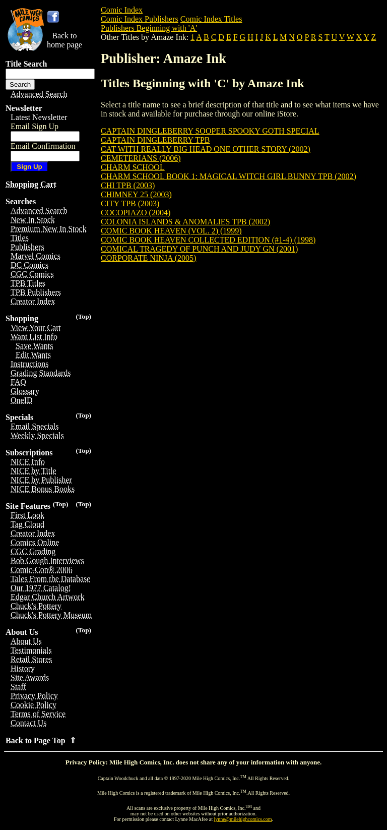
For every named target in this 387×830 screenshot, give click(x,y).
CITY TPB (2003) (130, 203)
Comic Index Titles (211, 19)
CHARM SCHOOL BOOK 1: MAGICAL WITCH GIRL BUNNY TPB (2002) (228, 176)
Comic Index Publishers (139, 19)
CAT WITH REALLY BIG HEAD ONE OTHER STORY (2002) (205, 149)
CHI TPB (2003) (128, 185)
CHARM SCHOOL (133, 167)
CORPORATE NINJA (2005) (148, 258)
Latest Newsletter (39, 117)
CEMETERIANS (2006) (141, 158)
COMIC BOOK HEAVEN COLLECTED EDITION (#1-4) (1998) (208, 239)
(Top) (83, 316)
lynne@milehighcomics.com (243, 819)
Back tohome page (64, 40)
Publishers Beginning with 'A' (149, 28)
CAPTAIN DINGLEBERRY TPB (155, 140)
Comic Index (122, 10)
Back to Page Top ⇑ (41, 740)
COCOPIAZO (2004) (135, 212)
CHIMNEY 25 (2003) (136, 194)
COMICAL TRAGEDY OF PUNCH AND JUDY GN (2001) (199, 249)
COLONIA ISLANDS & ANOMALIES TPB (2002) (185, 221)
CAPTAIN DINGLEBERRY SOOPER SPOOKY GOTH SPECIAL (210, 131)
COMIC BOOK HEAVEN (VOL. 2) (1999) (171, 230)
